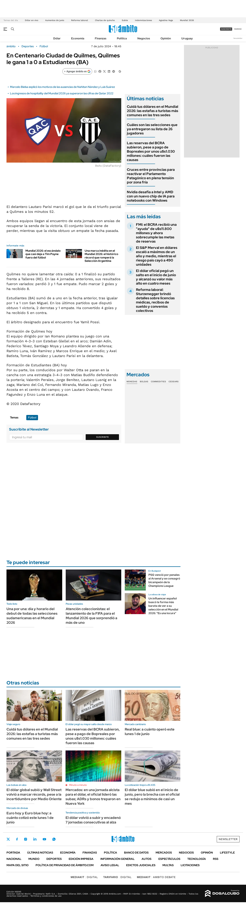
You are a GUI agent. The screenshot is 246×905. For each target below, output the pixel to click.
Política (122, 38)
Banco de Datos (136, 852)
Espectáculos (169, 859)
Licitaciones (190, 865)
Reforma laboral (79, 20)
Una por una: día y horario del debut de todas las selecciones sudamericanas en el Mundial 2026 (31, 616)
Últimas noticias (40, 852)
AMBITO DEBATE (156, 877)
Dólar (57, 38)
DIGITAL (84, 877)
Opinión (165, 38)
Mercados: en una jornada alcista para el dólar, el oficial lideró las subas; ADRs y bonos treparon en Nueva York (93, 797)
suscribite (226, 29)
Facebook (17, 839)
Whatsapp (54, 839)
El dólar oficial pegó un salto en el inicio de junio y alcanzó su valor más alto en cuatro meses (156, 277)
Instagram (25, 839)
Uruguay (187, 38)
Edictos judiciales (140, 865)
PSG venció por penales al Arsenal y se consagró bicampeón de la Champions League (164, 580)
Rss (215, 859)
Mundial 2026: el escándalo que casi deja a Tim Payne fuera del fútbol (43, 254)
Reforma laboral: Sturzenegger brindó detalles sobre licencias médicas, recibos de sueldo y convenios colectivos (155, 300)
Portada (13, 852)
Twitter (8, 839)
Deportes (28, 46)
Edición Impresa (81, 859)
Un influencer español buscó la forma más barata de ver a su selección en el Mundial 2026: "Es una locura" (163, 606)
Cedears (174, 381)
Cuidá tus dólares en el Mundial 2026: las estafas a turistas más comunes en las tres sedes (152, 110)
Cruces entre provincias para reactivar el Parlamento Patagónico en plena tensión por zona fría (151, 175)
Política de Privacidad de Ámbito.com (65, 865)
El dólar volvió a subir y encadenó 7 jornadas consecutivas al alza (93, 819)
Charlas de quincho (105, 20)
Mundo (33, 859)
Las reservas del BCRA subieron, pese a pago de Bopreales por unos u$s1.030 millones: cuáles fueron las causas (151, 151)
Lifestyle (227, 852)
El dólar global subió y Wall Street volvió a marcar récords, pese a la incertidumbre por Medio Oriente (34, 794)
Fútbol (44, 46)
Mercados (164, 852)
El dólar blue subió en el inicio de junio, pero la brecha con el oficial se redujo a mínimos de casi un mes (152, 797)
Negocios (143, 38)
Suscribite (102, 437)
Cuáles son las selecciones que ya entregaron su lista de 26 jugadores (152, 129)
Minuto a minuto (78, 785)
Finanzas (100, 38)
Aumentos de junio (54, 20)
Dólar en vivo (31, 20)
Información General (117, 859)
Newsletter (237, 38)
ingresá (238, 29)
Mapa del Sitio (17, 865)
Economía (77, 38)
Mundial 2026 (187, 20)
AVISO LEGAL (110, 865)
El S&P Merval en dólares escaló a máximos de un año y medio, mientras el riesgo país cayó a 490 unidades (156, 256)
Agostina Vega (166, 20)
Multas (168, 865)
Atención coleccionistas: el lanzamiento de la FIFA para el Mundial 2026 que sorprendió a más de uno (91, 616)
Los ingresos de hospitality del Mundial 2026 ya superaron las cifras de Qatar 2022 (61, 93)
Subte (125, 20)
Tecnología (196, 859)
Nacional (13, 859)
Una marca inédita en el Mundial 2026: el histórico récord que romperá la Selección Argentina (101, 256)
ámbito (11, 46)
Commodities (158, 381)
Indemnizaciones (143, 20)
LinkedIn (34, 839)
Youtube (44, 839)
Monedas (132, 381)
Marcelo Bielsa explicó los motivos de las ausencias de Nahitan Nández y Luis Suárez (62, 87)
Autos (146, 859)
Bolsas (144, 381)
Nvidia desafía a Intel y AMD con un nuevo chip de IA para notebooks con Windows (151, 196)
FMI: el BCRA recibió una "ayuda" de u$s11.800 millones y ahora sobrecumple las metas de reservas (156, 233)
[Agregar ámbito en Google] (77, 71)
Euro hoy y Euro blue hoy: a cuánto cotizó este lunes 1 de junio (30, 817)
